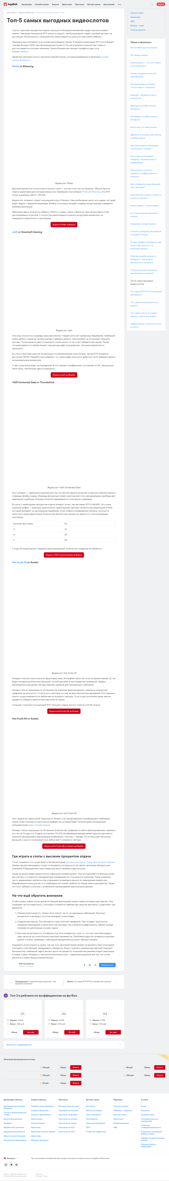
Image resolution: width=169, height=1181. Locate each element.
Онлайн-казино (42, 4)
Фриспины (36, 1128)
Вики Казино (12, 13)
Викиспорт (135, 17)
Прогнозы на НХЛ (67, 1132)
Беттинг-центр (93, 4)
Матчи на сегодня (94, 1111)
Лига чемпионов (93, 1115)
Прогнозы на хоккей (68, 1120)
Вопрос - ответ (137, 25)
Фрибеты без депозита (14, 1128)
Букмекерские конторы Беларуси (14, 1108)
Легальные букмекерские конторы (19, 1060)
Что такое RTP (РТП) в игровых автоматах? (89, 981)
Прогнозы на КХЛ (67, 1128)
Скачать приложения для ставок (15, 1114)
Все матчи (90, 1107)
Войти (161, 4)
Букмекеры (27, 4)
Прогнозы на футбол (68, 1115)
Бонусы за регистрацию (14, 1136)
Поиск (152, 4)
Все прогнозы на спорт (69, 1107)
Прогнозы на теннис (68, 1124)
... (119, 3)
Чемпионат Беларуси (95, 1124)
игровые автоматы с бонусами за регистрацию (90, 862)
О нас (143, 1107)
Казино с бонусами (39, 1111)
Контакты (145, 1111)
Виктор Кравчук (26, 964)
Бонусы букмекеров (13, 1120)
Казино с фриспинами (41, 1115)
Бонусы (55, 4)
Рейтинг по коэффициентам (19, 1045)
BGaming (96, 191)
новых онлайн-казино (39, 825)
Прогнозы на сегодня (68, 1111)
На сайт (30, 1032)
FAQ (132, 21)
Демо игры (67, 4)
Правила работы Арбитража (148, 1146)
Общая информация (26, 13)
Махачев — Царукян (123, 1111)
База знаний (109, 4)
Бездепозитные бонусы (14, 1132)
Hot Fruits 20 (19, 562)
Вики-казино (37, 1120)
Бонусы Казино (38, 1124)
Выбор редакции (121, 1124)
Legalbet (23, 51)
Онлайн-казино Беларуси (42, 1107)
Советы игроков (138, 30)
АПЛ (88, 1128)
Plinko (15, 66)
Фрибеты (8, 1124)
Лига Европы (92, 1120)
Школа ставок (137, 13)
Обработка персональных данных (153, 1140)
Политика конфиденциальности (151, 1127)
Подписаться (107, 965)
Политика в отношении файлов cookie (151, 1133)
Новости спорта (121, 1107)
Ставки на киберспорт (96, 1132)
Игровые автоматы (39, 1141)
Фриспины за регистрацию (43, 1132)
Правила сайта (147, 1115)
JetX (15, 231)
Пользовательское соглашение (149, 1121)
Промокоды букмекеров (15, 1141)
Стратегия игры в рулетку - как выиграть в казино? (35, 982)
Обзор (14, 1032)
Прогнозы (79, 4)
